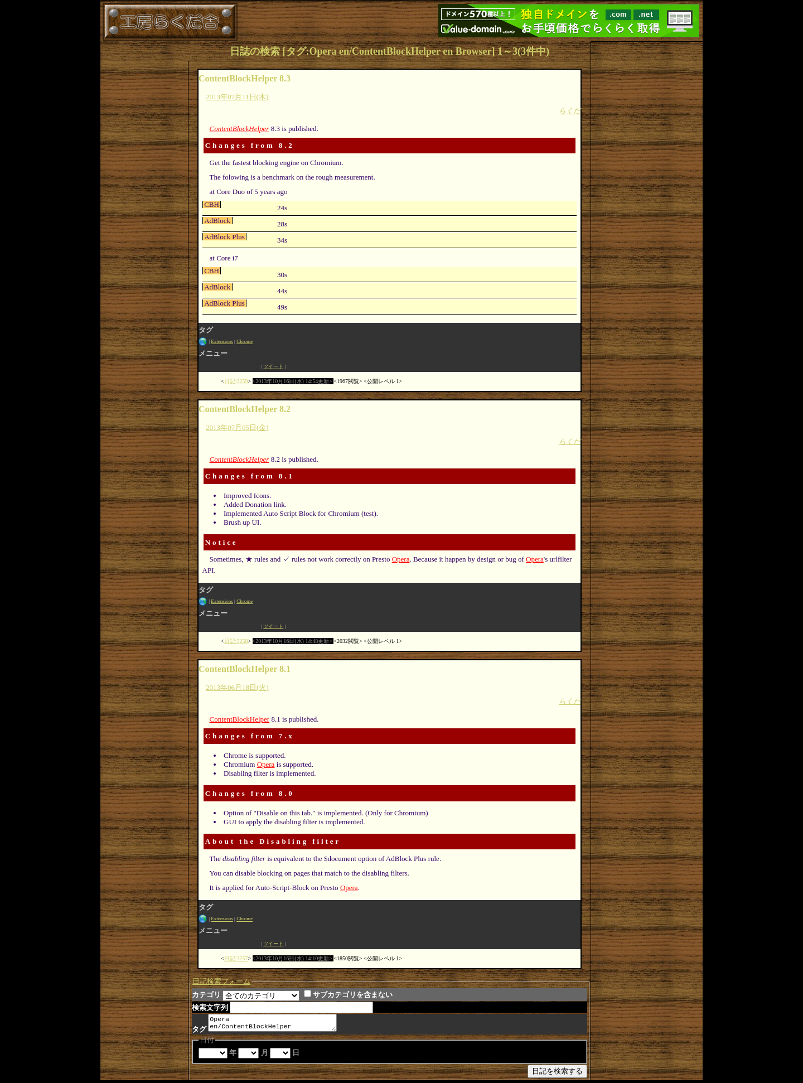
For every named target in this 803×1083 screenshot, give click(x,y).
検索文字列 (210, 1007)
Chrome (244, 341)
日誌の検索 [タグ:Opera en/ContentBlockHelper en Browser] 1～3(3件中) (389, 51)
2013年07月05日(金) (237, 427)
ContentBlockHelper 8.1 (245, 669)
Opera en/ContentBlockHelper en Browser (276, 1024)
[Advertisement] (646, 209)
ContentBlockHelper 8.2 (245, 409)
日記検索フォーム (221, 981)
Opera (401, 559)
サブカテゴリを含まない (348, 994)
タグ (199, 1031)
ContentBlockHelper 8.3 (245, 78)
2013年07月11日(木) (237, 97)
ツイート (273, 366)
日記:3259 (236, 381)
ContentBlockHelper (239, 128)
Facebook (229, 366)
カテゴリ (206, 994)
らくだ (570, 111)
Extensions (222, 341)
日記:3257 (236, 958)
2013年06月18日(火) (237, 687)
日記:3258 (236, 641)
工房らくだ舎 (170, 21)
